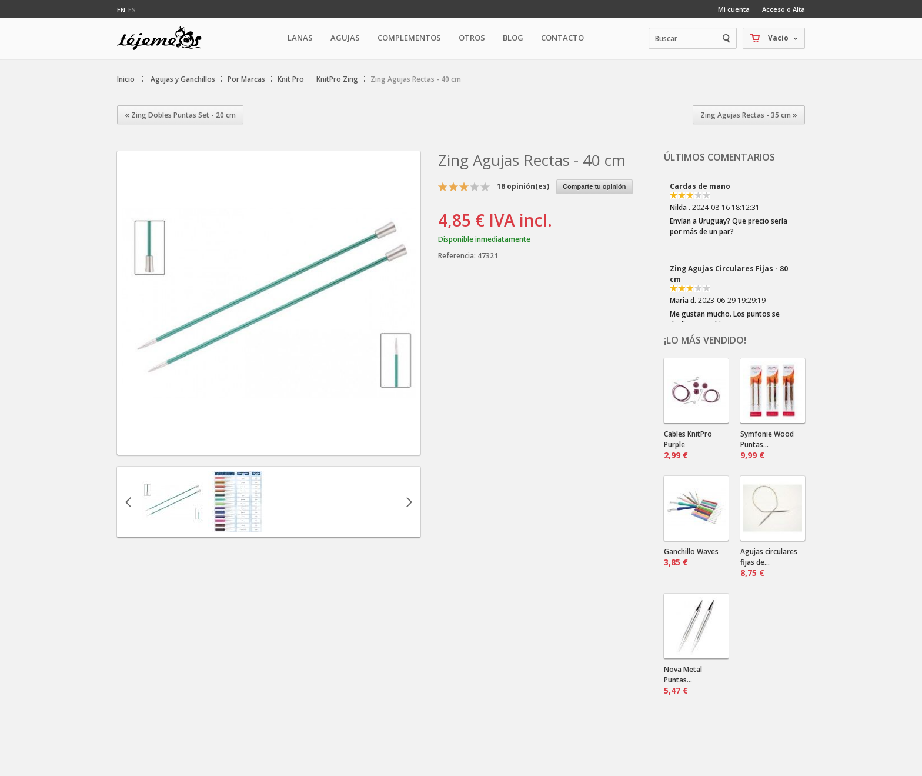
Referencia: (457, 256)
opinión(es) (523, 186)
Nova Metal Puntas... (683, 680)
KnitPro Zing (337, 79)
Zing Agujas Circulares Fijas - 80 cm (729, 274)
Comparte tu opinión (594, 186)
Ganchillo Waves (691, 557)
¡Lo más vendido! (705, 340)
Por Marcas (246, 79)
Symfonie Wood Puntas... (767, 445)
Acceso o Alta (783, 9)
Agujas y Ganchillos (183, 79)
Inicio (126, 79)
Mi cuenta (734, 9)
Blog (513, 37)
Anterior (128, 501)
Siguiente (409, 501)
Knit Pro (291, 79)
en (121, 9)
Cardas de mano (700, 186)
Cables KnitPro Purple (688, 445)
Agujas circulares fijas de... (768, 562)
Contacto (562, 37)
